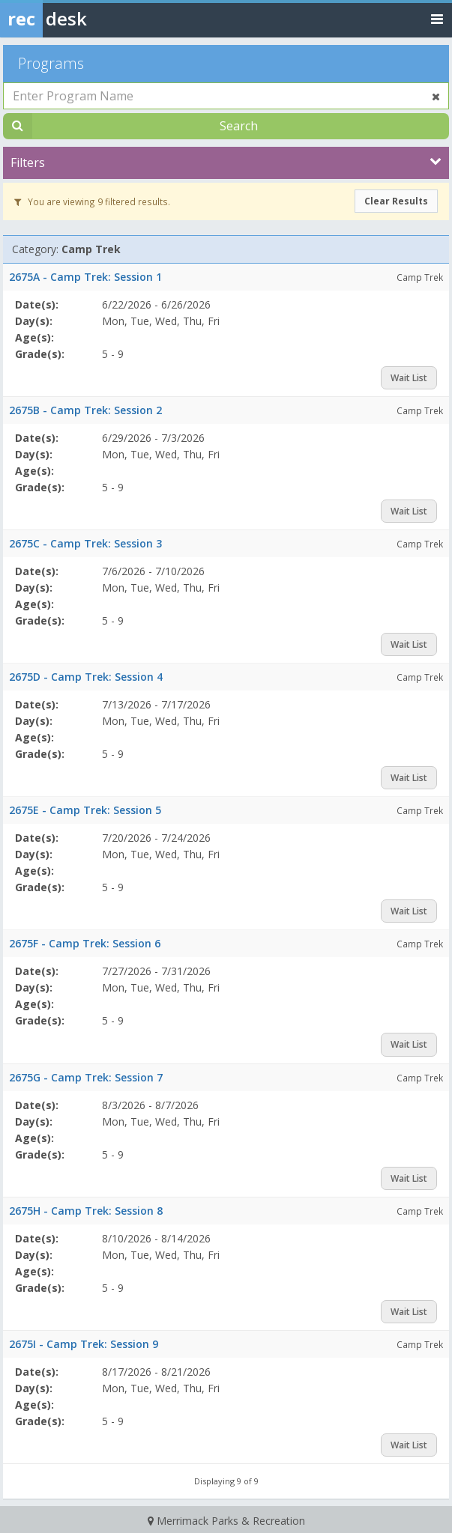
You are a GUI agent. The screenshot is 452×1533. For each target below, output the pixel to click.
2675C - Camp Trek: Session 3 (85, 543)
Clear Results (396, 201)
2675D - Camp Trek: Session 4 (86, 677)
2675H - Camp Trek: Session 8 (86, 1210)
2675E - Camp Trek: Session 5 (85, 810)
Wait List (409, 377)
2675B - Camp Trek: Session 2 (85, 410)
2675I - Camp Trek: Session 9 (83, 1344)
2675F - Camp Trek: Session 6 (84, 943)
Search (239, 126)
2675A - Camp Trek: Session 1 (85, 277)
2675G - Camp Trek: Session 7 (86, 1077)
